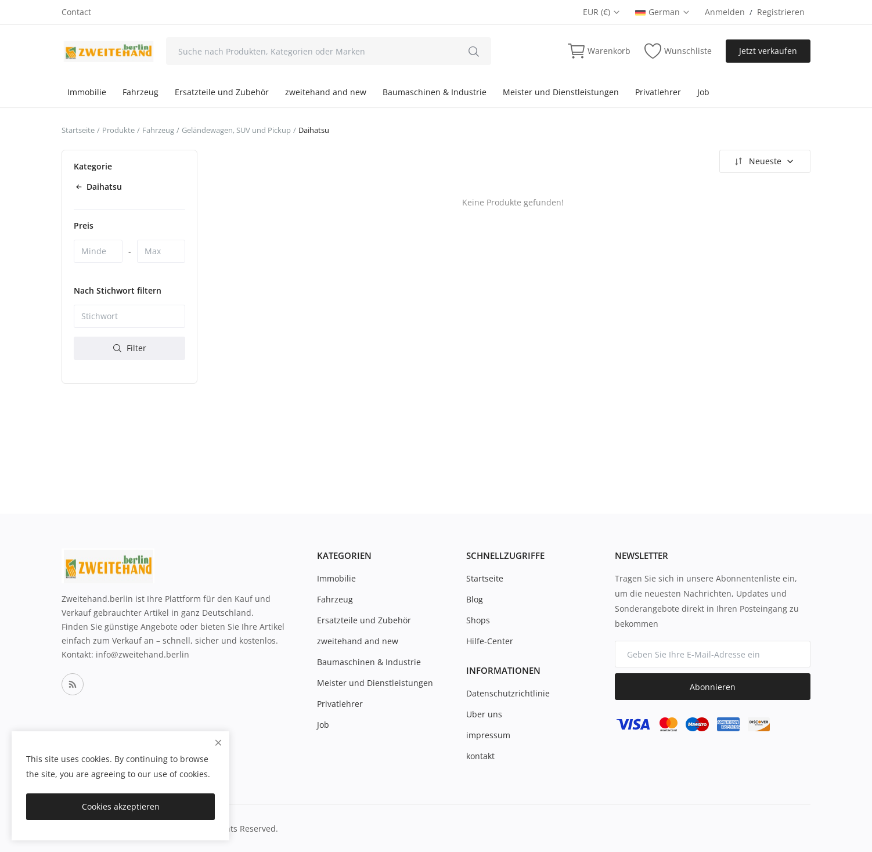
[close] (218, 742)
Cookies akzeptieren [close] (121, 806)
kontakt (480, 755)
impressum (488, 735)
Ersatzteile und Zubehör (222, 92)
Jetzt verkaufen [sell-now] (768, 50)
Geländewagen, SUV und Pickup (236, 130)
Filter (129, 347)
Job (703, 92)
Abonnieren (713, 686)
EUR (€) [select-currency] (602, 11)
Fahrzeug (140, 92)
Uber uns (484, 714)
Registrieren (781, 11)
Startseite (78, 130)
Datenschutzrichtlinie (508, 693)
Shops (478, 620)
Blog (474, 599)
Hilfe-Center (489, 641)
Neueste (763, 161)
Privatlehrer (658, 92)
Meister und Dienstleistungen (561, 92)
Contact (76, 11)
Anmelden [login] (725, 11)
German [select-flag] (662, 11)
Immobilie (86, 92)
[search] (474, 51)
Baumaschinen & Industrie (435, 92)
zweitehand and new (325, 92)
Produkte (118, 130)
